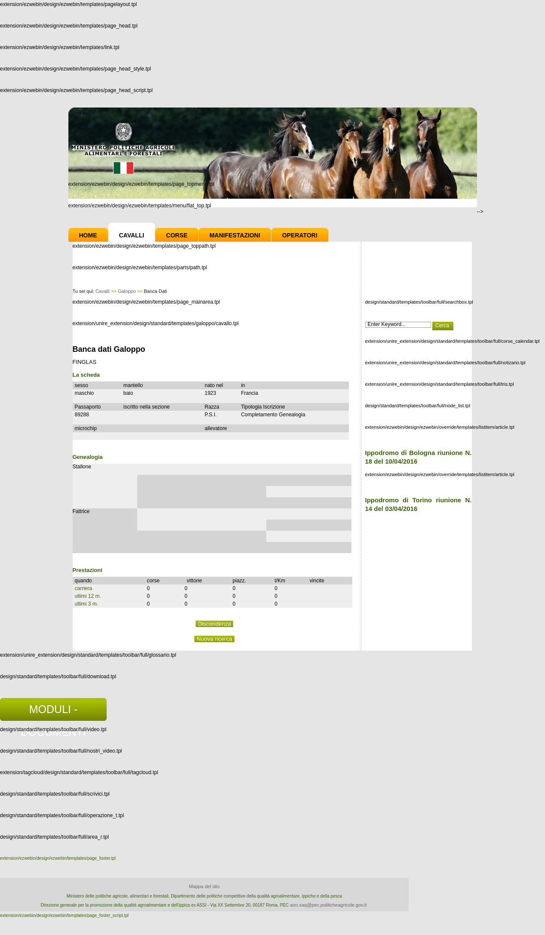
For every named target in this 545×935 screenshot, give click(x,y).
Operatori (299, 235)
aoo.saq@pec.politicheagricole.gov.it (328, 904)
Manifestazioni (234, 235)
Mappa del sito (204, 886)
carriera (83, 588)
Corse (177, 235)
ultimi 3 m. (87, 604)
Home (88, 235)
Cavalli (132, 235)
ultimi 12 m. (88, 596)
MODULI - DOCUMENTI (53, 712)
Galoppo (127, 291)
